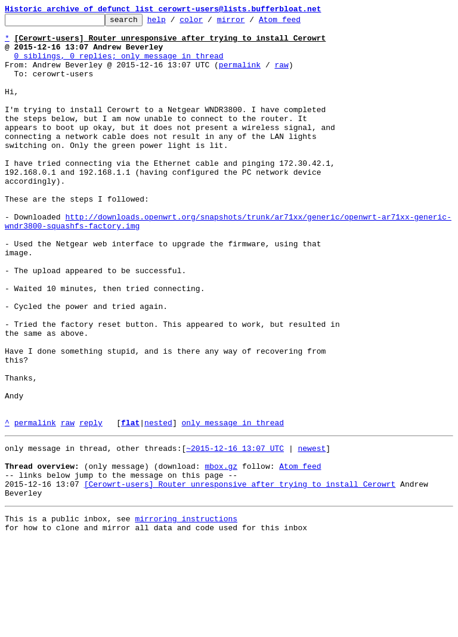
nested (158, 504)
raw (281, 75)
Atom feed (298, 22)
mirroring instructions (186, 613)
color (209, 22)
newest (312, 532)
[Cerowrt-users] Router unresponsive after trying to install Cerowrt (240, 575)
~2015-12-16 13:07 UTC (235, 532)
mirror (250, 22)
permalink (240, 75)
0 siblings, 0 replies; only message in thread (119, 64)
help (175, 22)
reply (91, 504)
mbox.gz (221, 553)
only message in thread (232, 504)
